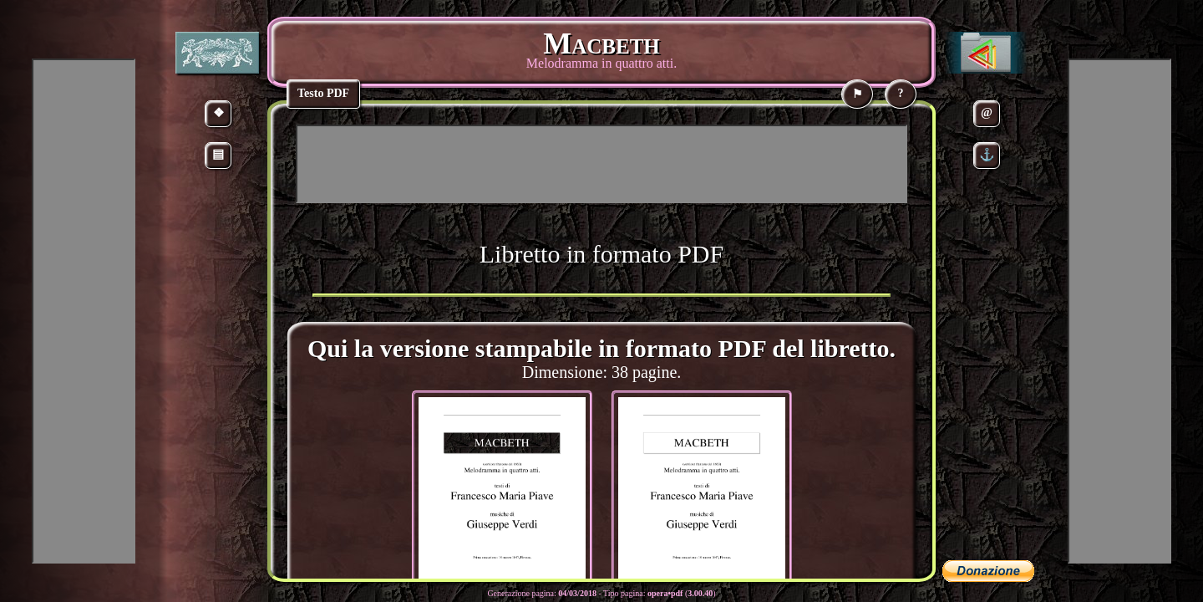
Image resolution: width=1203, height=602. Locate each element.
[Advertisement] (601, 164)
